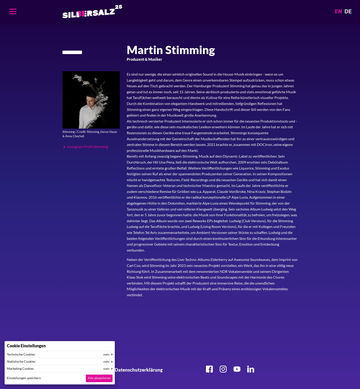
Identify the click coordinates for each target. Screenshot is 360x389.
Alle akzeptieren (99, 378)
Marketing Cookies (20, 368)
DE (348, 11)
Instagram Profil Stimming (87, 147)
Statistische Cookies (21, 361)
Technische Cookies (21, 354)
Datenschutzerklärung (139, 370)
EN (338, 11)
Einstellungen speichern (24, 378)
